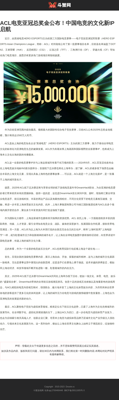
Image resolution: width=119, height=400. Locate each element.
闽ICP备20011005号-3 (74, 390)
